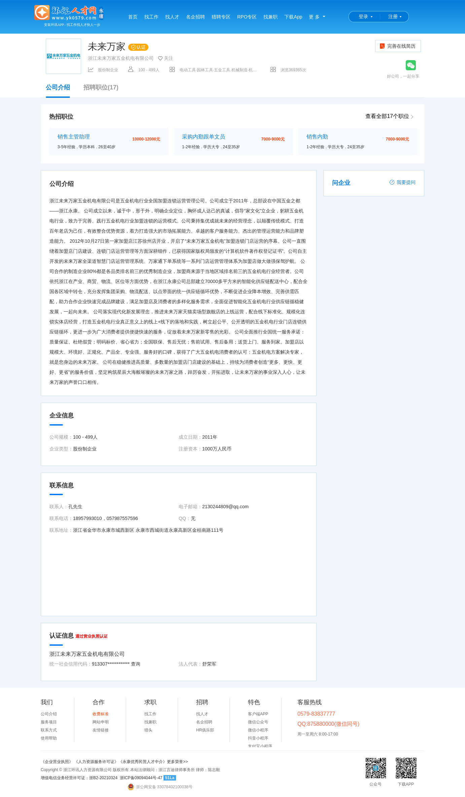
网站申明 (101, 722)
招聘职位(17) (100, 87)
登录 (363, 16)
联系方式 (49, 730)
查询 (135, 664)
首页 (133, 16)
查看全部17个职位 (387, 116)
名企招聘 (195, 16)
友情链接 (101, 730)
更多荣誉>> (177, 761)
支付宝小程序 (260, 746)
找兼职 (270, 16)
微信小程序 (258, 730)
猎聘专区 (221, 16)
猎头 (148, 730)
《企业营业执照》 (57, 761)
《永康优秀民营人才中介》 (142, 761)
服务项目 (49, 722)
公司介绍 (58, 90)
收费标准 (101, 714)
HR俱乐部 (205, 730)
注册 (393, 16)
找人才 (172, 16)
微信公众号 (258, 722)
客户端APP (258, 714)
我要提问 (402, 182)
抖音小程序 (258, 738)
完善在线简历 (397, 46)
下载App (293, 16)
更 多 (314, 16)
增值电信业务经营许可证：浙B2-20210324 (79, 777)
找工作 (151, 16)
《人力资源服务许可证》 (96, 761)
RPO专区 (247, 16)
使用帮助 (49, 738)
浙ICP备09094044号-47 (141, 777)
